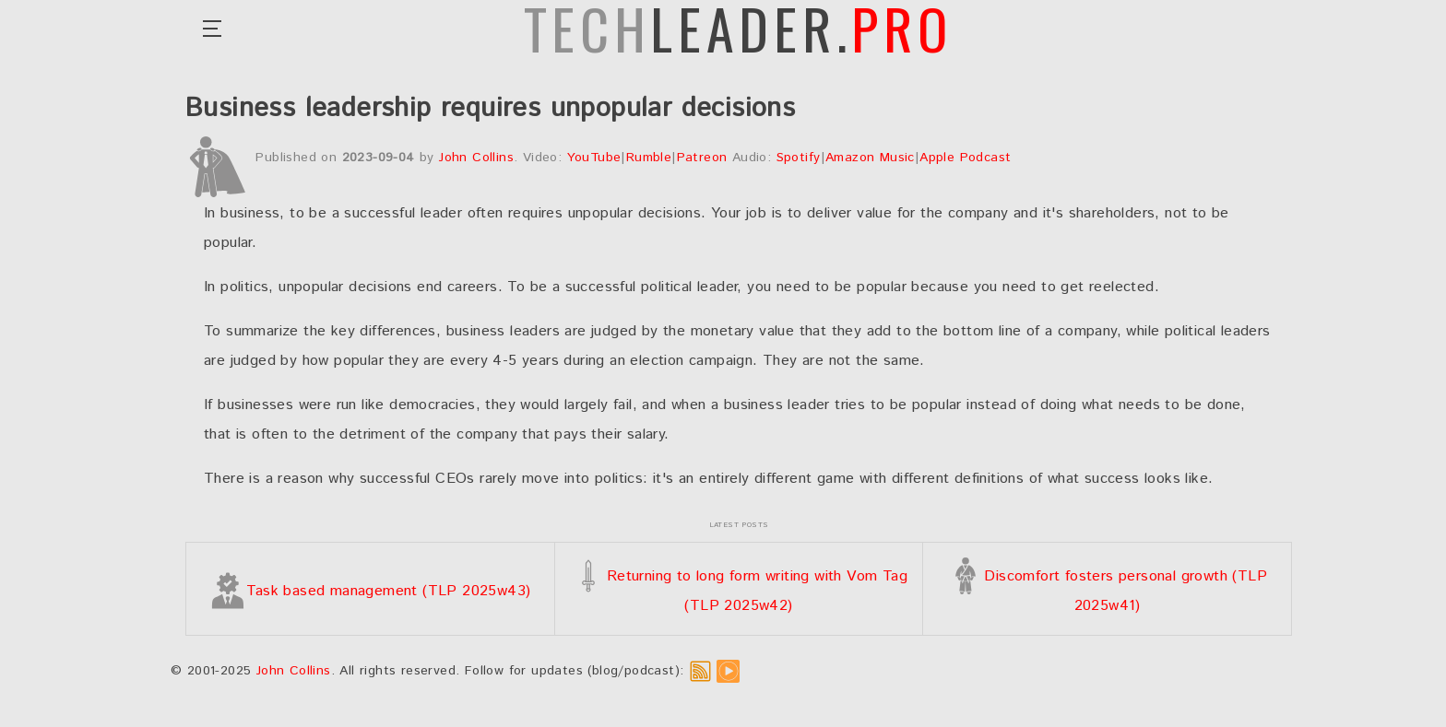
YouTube (594, 157)
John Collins (476, 157)
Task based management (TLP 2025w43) (369, 591)
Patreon (702, 157)
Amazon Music (870, 157)
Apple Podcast (965, 157)
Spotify (798, 157)
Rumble (648, 157)
